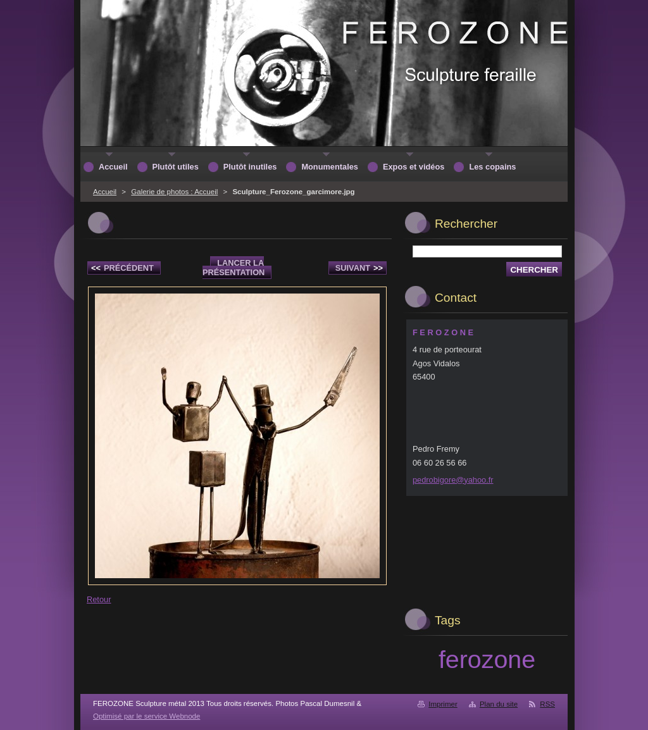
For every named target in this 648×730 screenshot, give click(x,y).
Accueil (104, 191)
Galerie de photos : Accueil (174, 191)
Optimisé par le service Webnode (146, 716)
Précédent (122, 268)
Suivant (359, 268)
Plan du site (499, 704)
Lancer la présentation (233, 267)
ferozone (487, 659)
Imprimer (442, 704)
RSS (547, 704)
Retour (99, 599)
